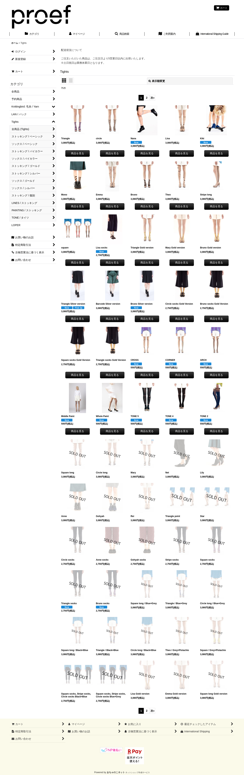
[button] (122, 34)
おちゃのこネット (116, 772)
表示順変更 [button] (156, 80)
